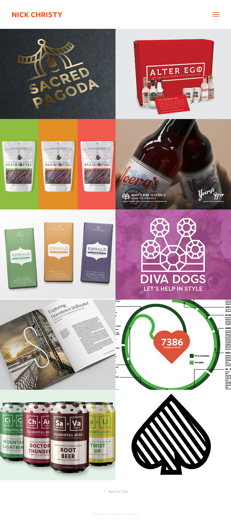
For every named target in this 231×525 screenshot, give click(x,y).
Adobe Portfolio (125, 513)
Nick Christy (36, 14)
